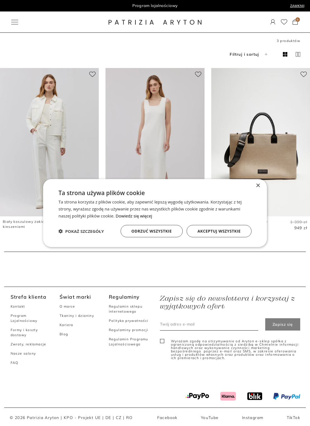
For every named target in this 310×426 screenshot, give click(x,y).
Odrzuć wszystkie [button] (151, 230)
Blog (64, 334)
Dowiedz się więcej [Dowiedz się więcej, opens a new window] (134, 216)
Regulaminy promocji (129, 330)
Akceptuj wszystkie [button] (219, 230)
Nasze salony (23, 353)
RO (129, 417)
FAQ (14, 363)
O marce (67, 306)
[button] (81, 230)
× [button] (258, 186)
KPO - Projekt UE (82, 417)
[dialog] (155, 213)
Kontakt (18, 306)
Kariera (66, 325)
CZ (119, 417)
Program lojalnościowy (155, 5)
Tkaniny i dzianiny (77, 315)
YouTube (210, 417)
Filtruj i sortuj (249, 54)
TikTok (293, 417)
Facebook (167, 417)
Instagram (253, 417)
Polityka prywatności (129, 321)
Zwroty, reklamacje (28, 344)
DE (108, 417)
